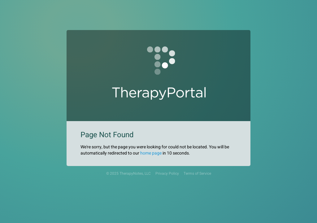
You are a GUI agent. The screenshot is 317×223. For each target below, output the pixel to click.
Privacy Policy (167, 173)
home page (151, 153)
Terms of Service (197, 173)
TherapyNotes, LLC (135, 173)
